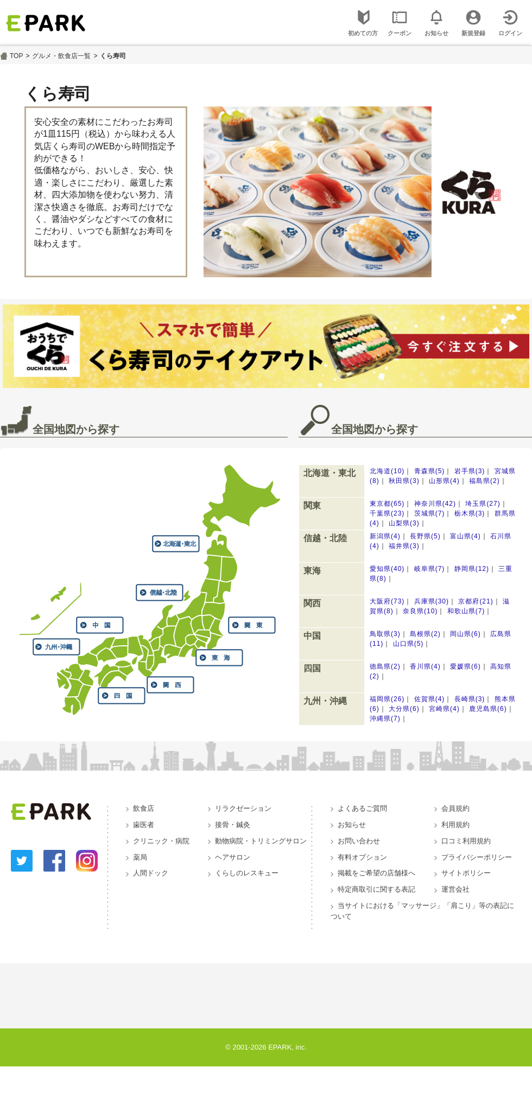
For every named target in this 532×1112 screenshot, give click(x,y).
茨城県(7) (429, 513)
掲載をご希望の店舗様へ (376, 873)
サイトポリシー (466, 873)
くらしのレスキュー (246, 873)
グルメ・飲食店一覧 (61, 56)
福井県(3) (404, 546)
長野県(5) (425, 536)
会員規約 (455, 808)
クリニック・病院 (161, 841)
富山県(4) (465, 536)
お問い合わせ (359, 841)
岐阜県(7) (429, 569)
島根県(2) (425, 634)
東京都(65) (387, 503)
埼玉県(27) (482, 503)
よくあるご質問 (362, 808)
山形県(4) (444, 481)
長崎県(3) (469, 699)
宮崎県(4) (444, 709)
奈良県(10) (420, 611)
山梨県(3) (404, 523)
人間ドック (150, 873)
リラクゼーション (243, 808)
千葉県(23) (387, 513)
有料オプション (362, 857)
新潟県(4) (385, 536)
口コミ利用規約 (466, 841)
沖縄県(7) (385, 718)
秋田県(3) (404, 481)
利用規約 (455, 825)
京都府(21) (475, 601)
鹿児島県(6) (488, 709)
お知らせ (352, 825)
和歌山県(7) (466, 611)
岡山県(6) (465, 634)
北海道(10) (387, 471)
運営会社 (455, 889)
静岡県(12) (471, 569)
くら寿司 (113, 56)
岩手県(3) (469, 471)
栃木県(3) (469, 513)
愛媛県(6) (465, 666)
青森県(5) (429, 471)
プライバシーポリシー (476, 857)
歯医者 (143, 825)
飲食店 (143, 808)
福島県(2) (484, 481)
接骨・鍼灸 (232, 825)
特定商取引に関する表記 (376, 889)
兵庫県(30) (431, 601)
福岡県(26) (387, 699)
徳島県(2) (385, 666)
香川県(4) (425, 666)
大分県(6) (404, 709)
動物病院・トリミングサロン (261, 841)
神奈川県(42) (435, 503)
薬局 (140, 857)
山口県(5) (408, 643)
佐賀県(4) (429, 699)
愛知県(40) (387, 569)
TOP (16, 56)
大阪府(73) (387, 601)
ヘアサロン (232, 857)
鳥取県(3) (385, 634)
